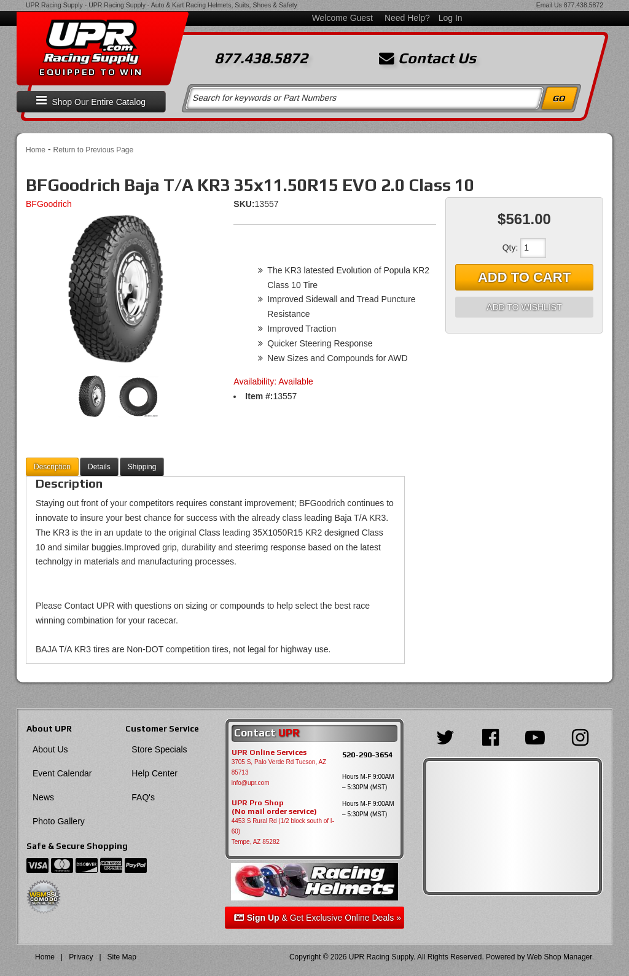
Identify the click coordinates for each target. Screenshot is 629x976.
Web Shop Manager (559, 957)
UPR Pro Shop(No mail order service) (274, 807)
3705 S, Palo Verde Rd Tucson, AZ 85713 (279, 767)
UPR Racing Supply (54, 5)
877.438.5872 (583, 5)
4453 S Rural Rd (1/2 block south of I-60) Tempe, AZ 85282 (283, 831)
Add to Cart (524, 277)
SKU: (243, 204)
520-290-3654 (367, 754)
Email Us (549, 5)
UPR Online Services (269, 752)
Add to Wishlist (523, 307)
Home (35, 150)
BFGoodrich (49, 204)
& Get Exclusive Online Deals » (317, 918)
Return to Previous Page (93, 150)
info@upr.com (251, 782)
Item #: (259, 396)
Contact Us (427, 58)
